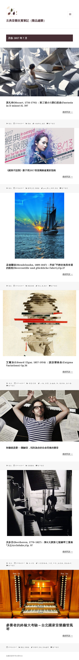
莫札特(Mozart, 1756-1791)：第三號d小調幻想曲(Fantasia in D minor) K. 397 (39, 104)
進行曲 (68, 383)
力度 (50, 563)
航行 (45, 286)
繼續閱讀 (67, 112)
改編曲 (52, 383)
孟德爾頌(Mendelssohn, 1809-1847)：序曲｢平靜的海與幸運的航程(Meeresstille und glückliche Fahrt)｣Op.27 (39, 266)
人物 (42, 383)
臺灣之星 (31, 188)
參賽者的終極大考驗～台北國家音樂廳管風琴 (39, 627)
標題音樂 (31, 286)
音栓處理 (45, 647)
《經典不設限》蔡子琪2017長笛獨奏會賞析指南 (31, 170)
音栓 (40, 647)
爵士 (48, 188)
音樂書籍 (31, 465)
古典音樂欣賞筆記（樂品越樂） (26, 20)
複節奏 (62, 383)
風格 (29, 123)
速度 (43, 123)
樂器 (22, 647)
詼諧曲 (60, 563)
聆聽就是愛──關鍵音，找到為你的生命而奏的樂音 (32, 447)
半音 (55, 563)
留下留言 (52, 123)
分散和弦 (38, 123)
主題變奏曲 (42, 563)
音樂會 (37, 188)
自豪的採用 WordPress (14, 656)
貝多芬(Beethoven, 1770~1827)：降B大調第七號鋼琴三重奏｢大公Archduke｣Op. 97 (39, 544)
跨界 (52, 188)
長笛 (56, 188)
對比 (39, 286)
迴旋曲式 (67, 563)
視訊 (10, 123)
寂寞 (47, 383)
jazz (44, 188)
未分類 (31, 563)
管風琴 (35, 647)
